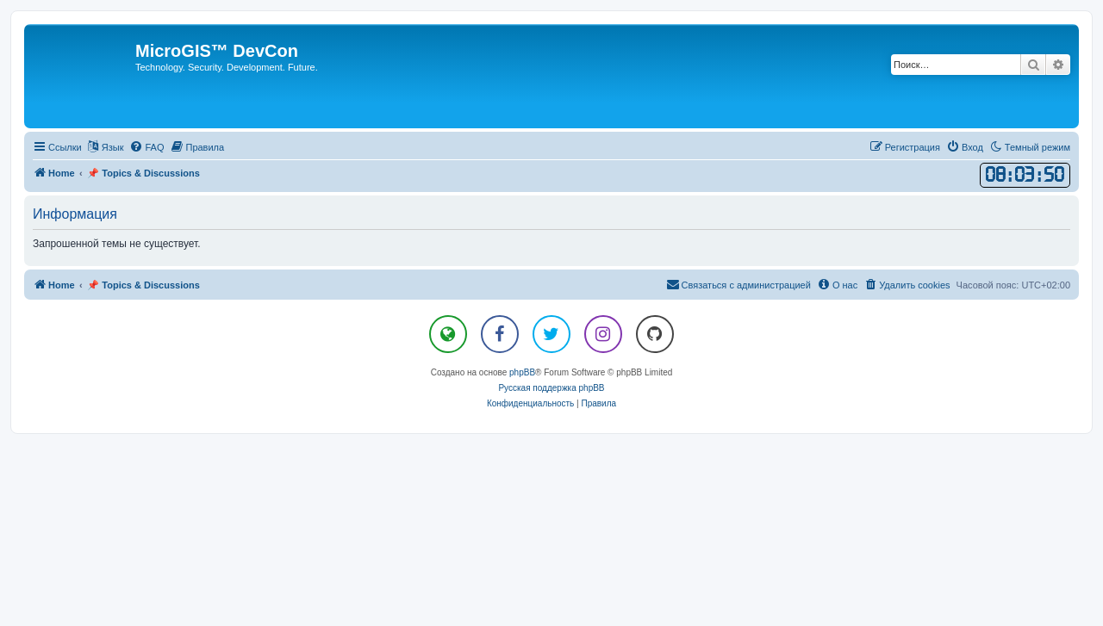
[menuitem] (146, 147)
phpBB (522, 372)
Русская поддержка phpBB (551, 388)
